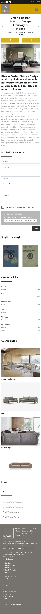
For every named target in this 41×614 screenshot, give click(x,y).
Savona (20, 330)
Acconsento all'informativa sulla (20, 207)
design (20, 312)
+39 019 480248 (35, 2)
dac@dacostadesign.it (16, 541)
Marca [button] (3, 286)
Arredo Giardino (9, 596)
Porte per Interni (9, 592)
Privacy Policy (30, 207)
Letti (4, 581)
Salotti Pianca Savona (11, 512)
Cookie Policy (8, 559)
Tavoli (5, 599)
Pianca (20, 289)
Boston (20, 35)
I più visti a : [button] (5, 325)
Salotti (29, 32)
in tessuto (20, 304)
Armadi (5, 585)
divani (20, 297)
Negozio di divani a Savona (13, 502)
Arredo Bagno (8, 589)
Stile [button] (2, 309)
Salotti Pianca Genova (11, 517)
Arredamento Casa (20, 32)
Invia (35, 228)
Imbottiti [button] (4, 294)
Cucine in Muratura (10, 570)
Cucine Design (8, 563)
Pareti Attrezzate (9, 576)
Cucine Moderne (9, 565)
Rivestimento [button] (6, 302)
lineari (20, 320)
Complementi (8, 594)
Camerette (7, 583)
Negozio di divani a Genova (13, 507)
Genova (20, 327)
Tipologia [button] (4, 317)
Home (10, 32)
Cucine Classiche (9, 568)
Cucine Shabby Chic (10, 572)
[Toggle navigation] (37, 9)
